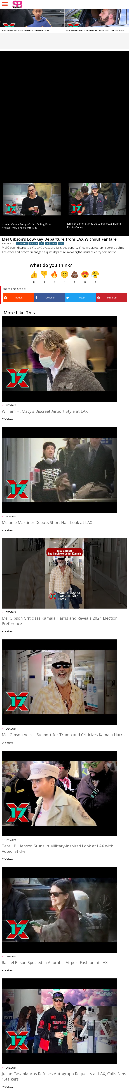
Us (47, 243)
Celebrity (22, 243)
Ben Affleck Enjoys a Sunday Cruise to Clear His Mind (95, 30)
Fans (53, 243)
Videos (9, 419)
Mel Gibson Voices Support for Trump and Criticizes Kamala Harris (63, 734)
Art (41, 243)
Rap (61, 243)
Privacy (33, 243)
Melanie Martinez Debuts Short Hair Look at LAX (47, 522)
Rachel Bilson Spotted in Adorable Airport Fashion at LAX (55, 962)
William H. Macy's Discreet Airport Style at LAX (45, 411)
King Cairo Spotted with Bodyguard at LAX (25, 30)
